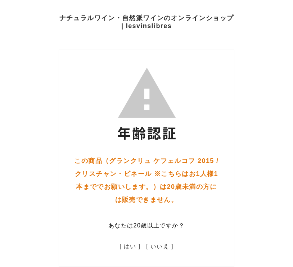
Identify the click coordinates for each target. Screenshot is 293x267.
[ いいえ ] (159, 246)
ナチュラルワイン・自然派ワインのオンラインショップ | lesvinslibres (146, 22)
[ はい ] (130, 246)
